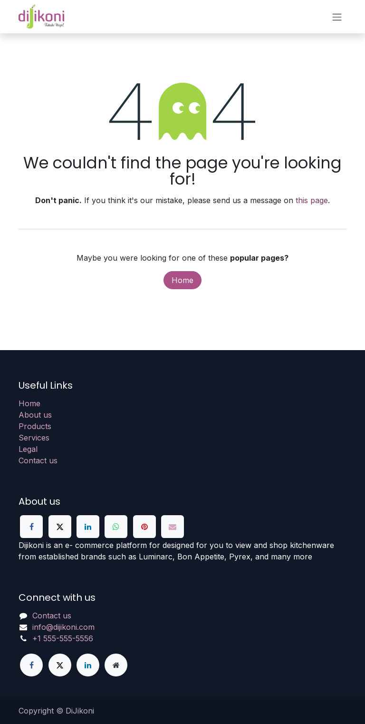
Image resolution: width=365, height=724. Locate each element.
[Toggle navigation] (336, 17)
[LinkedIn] (88, 526)
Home (182, 280)
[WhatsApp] (116, 526)
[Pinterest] (144, 526)
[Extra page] (116, 665)
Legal (28, 449)
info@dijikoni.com (63, 627)
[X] (59, 526)
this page (312, 200)
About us (35, 415)
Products (35, 426)
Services (34, 437)
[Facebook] (31, 526)
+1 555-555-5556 (62, 638)
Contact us (38, 460)
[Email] (172, 526)
